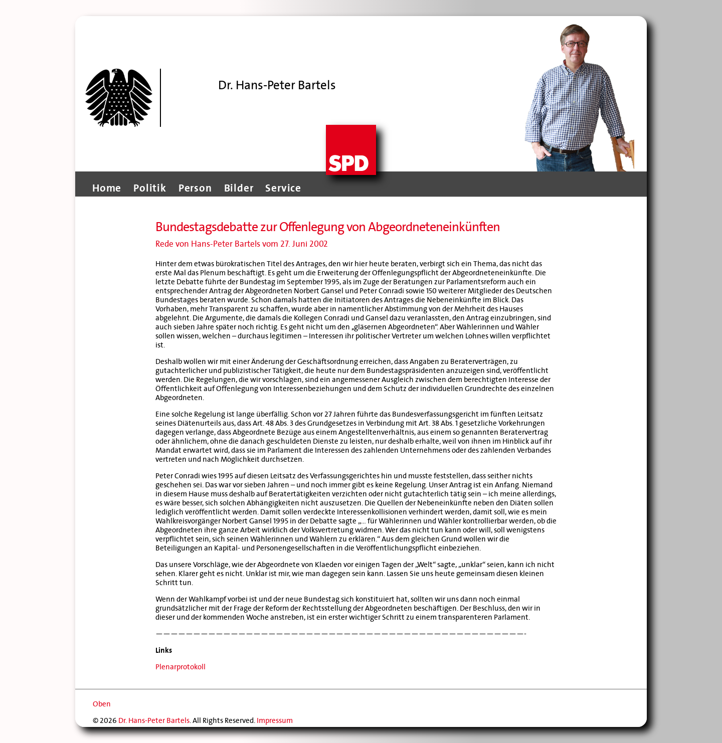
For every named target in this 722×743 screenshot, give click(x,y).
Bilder (239, 188)
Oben (102, 703)
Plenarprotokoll (180, 666)
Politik (149, 188)
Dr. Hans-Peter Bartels (154, 720)
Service (283, 188)
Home (106, 188)
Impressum (275, 720)
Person (195, 188)
